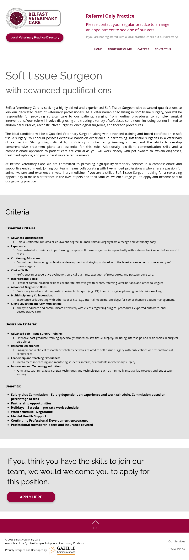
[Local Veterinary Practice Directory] (34, 37)
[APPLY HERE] (31, 497)
